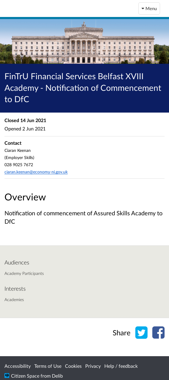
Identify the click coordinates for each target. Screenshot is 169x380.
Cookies (73, 366)
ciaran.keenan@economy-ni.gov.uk (36, 171)
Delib (57, 376)
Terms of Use (47, 366)
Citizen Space (25, 376)
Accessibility (17, 366)
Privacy (93, 366)
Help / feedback (121, 366)
